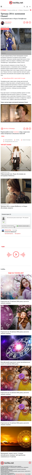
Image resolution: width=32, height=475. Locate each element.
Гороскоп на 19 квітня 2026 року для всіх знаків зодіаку (15, 302)
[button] (27, 6)
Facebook (16, 132)
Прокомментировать (9, 233)
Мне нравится (17, 233)
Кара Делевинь (9, 139)
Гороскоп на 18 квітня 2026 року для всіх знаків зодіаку (15, 332)
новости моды (26, 139)
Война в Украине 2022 (25, 10)
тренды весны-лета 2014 (11, 141)
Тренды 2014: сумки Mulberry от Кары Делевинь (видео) (14, 207)
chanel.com (3, 53)
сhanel (17, 139)
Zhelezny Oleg (8, 230)
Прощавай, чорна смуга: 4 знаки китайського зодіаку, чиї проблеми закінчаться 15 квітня (13, 455)
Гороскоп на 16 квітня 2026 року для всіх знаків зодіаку (15, 393)
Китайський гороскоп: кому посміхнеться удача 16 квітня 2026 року (15, 363)
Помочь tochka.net (13, 10)
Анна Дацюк (8, 22)
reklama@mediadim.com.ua (20, 474)
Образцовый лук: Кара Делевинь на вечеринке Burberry (13, 175)
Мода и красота (5, 28)
